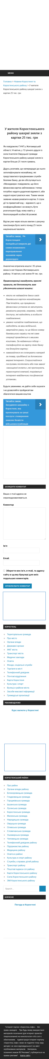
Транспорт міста (15, 653)
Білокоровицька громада (19, 793)
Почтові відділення (16, 676)
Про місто (12, 638)
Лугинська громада (16, 808)
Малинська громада (17, 815)
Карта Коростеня (15, 680)
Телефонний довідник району (22, 842)
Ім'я (5, 545)
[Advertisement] (24, 41)
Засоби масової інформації (20, 691)
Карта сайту (25, 1055)
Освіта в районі (14, 854)
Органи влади (14, 642)
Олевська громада (16, 827)
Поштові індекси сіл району (21, 869)
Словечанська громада (18, 831)
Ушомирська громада (18, 835)
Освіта (10, 661)
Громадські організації (18, 695)
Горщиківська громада (18, 800)
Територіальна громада (19, 634)
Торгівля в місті (14, 668)
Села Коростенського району (21, 876)
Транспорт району (16, 865)
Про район (12, 785)
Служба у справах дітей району (23, 861)
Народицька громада (17, 819)
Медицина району (16, 850)
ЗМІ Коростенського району (21, 880)
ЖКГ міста (12, 649)
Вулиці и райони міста (18, 687)
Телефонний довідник (18, 672)
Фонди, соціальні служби (19, 664)
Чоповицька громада (17, 838)
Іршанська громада (17, 804)
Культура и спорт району (19, 857)
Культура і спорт (15, 683)
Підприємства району (18, 846)
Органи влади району (18, 789)
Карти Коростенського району (22, 873)
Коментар (8, 504)
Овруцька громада (16, 823)
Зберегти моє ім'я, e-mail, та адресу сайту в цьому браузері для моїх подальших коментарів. (23, 574)
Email (6, 558)
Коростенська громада (18, 812)
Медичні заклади (15, 657)
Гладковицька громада (18, 796)
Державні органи (15, 645)
